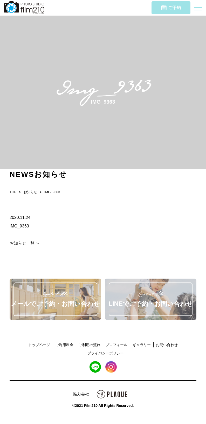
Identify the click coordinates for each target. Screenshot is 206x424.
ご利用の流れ (89, 345)
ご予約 (171, 7)
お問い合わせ (167, 345)
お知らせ (30, 192)
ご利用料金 (64, 345)
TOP (13, 192)
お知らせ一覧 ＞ (25, 243)
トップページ (39, 345)
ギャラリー (142, 345)
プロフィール (116, 345)
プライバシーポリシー (105, 353)
